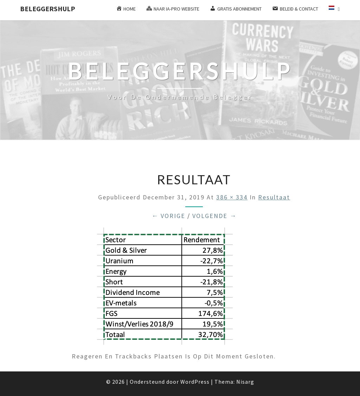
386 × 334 (232, 197)
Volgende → (214, 216)
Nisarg (245, 381)
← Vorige (168, 216)
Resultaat (274, 197)
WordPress (195, 381)
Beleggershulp (47, 8)
